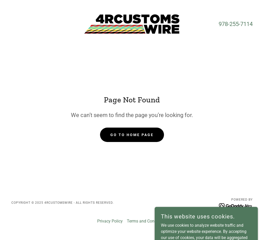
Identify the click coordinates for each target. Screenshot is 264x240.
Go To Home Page (132, 135)
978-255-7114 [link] (236, 24)
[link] (131, 23)
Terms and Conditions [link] (147, 221)
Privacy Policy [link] (110, 221)
